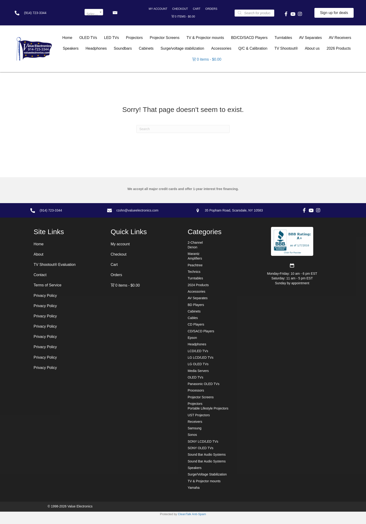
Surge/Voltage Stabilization (207, 474)
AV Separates (198, 298)
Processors (196, 390)
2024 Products (198, 285)
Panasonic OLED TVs (203, 384)
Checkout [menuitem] (180, 8)
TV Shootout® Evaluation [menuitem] (55, 265)
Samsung (194, 428)
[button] (115, 12)
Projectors (195, 404)
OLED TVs (195, 377)
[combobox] (93, 12)
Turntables (195, 278)
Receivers (195, 421)
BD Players (196, 305)
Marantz (194, 254)
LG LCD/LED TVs (200, 357)
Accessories (196, 291)
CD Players (196, 324)
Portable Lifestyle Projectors (208, 408)
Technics (194, 272)
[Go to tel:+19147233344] (45, 12)
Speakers (194, 468)
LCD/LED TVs (198, 351)
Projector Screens (201, 397)
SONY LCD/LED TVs (203, 441)
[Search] (183, 129)
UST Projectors (199, 415)
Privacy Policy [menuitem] (45, 296)
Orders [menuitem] (211, 8)
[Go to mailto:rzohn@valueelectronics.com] (146, 210)
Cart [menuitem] (196, 8)
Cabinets (194, 311)
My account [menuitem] (158, 8)
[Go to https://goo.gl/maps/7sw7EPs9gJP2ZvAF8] (243, 210)
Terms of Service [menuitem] (47, 285)
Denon (192, 247)
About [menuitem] (38, 254)
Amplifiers (195, 258)
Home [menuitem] (39, 244)
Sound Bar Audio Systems (207, 454)
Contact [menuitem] (40, 275)
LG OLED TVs (198, 364)
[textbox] (94, 14)
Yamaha (194, 487)
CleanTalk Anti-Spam (192, 514)
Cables (193, 318)
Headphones (197, 344)
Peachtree (195, 265)
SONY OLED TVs (200, 448)
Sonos (192, 435)
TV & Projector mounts (204, 481)
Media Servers (198, 371)
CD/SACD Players (201, 331)
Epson (192, 338)
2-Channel (195, 242)
